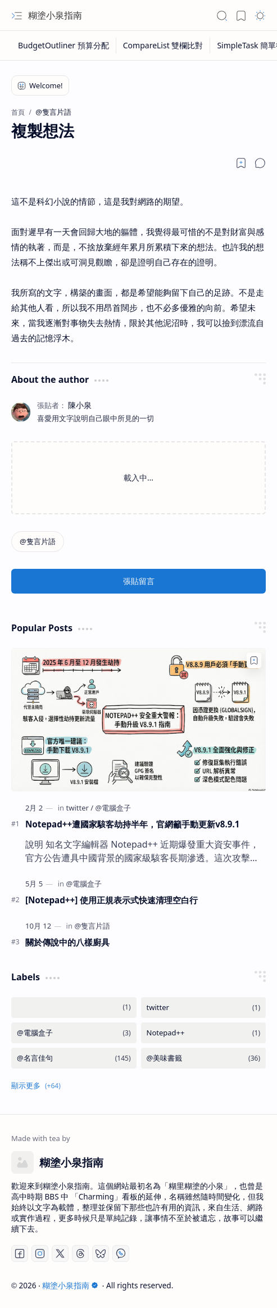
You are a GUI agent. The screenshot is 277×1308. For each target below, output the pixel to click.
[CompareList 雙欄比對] (163, 45)
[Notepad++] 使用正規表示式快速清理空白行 (111, 900)
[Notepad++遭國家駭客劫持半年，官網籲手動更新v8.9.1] (138, 719)
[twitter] (79, 808)
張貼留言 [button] (139, 581)
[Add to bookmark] (254, 660)
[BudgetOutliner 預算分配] (63, 45)
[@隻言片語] (37, 541)
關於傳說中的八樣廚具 (67, 942)
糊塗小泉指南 (55, 15)
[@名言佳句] (74, 1058)
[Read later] (241, 163)
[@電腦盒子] (113, 808)
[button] (16, 15)
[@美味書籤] (203, 1058)
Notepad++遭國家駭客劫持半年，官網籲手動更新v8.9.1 (132, 824)
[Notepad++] (203, 1032)
